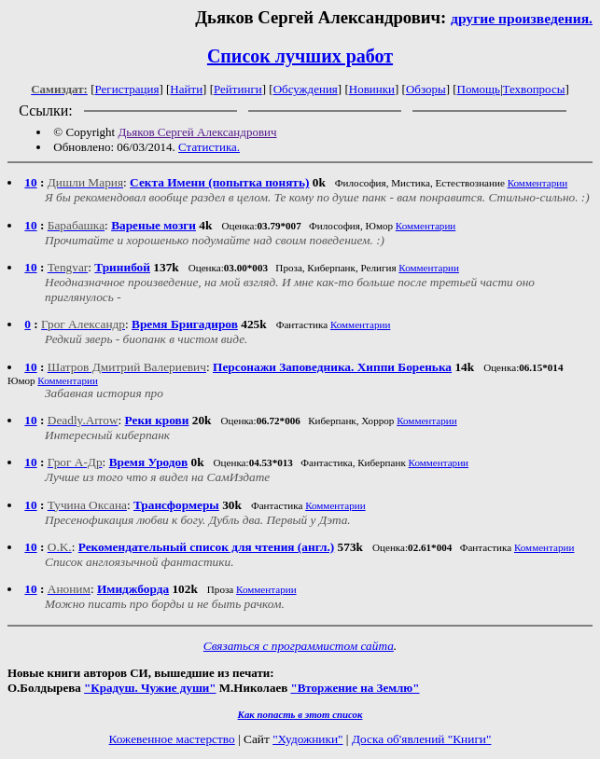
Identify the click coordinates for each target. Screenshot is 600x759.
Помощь (478, 89)
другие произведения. (522, 18)
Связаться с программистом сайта (298, 646)
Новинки (372, 89)
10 (30, 182)
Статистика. (209, 147)
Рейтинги (238, 89)
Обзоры (426, 89)
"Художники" (307, 739)
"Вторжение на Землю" (354, 688)
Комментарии (538, 182)
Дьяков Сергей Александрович (197, 132)
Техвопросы (534, 89)
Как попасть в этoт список (300, 714)
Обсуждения (305, 89)
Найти (186, 89)
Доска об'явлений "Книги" (422, 739)
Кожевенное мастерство (172, 739)
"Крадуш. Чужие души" (150, 688)
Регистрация (127, 89)
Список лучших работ (300, 56)
